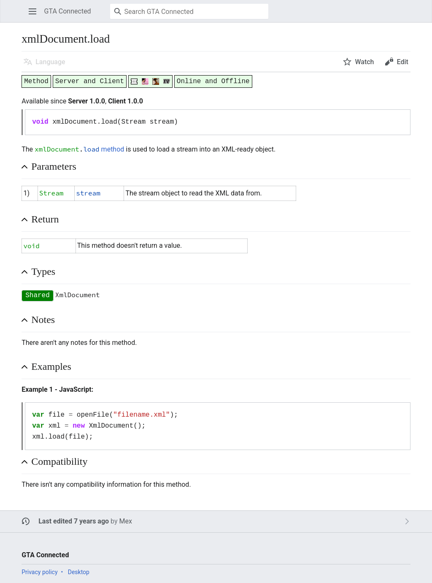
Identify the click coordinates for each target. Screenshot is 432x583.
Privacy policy (39, 572)
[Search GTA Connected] (189, 11)
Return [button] (45, 219)
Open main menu (35, 15)
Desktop (78, 572)
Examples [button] (51, 366)
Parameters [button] (53, 166)
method (112, 149)
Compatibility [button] (59, 461)
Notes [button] (43, 319)
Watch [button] (364, 62)
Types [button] (43, 271)
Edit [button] (402, 62)
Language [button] (50, 62)
